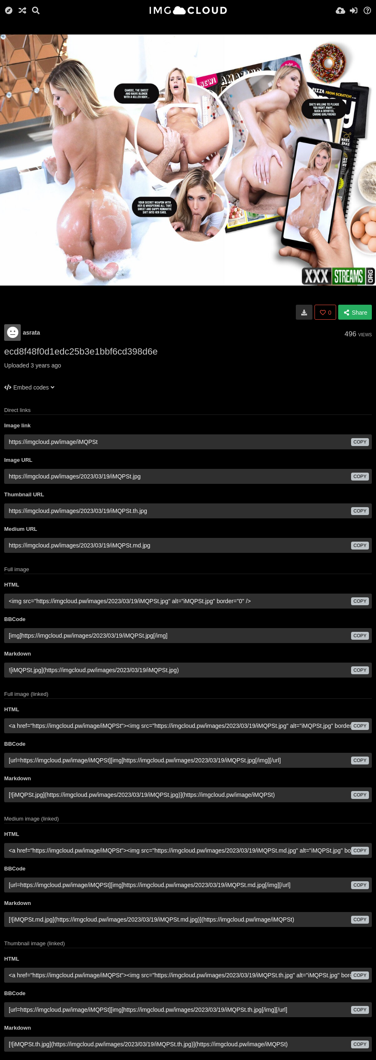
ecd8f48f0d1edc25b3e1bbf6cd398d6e (80, 351)
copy (360, 441)
